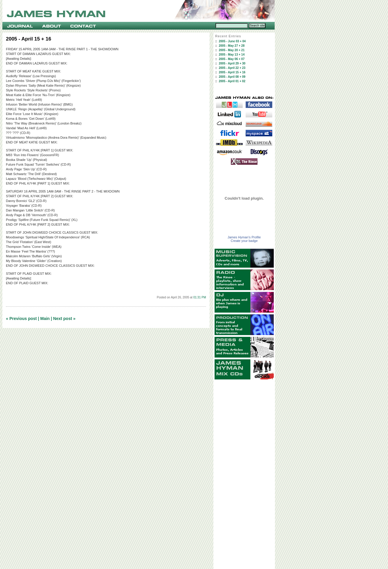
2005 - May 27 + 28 (231, 45)
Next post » (64, 318)
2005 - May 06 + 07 (231, 59)
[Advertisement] (244, 474)
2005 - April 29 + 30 (232, 63)
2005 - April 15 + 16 (232, 72)
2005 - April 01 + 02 (232, 81)
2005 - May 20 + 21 (231, 50)
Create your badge (244, 241)
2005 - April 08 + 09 (232, 76)
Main (45, 318)
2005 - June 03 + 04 (232, 41)
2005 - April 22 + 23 (232, 67)
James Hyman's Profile (244, 237)
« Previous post (21, 318)
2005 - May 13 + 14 (231, 54)
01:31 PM (199, 297)
